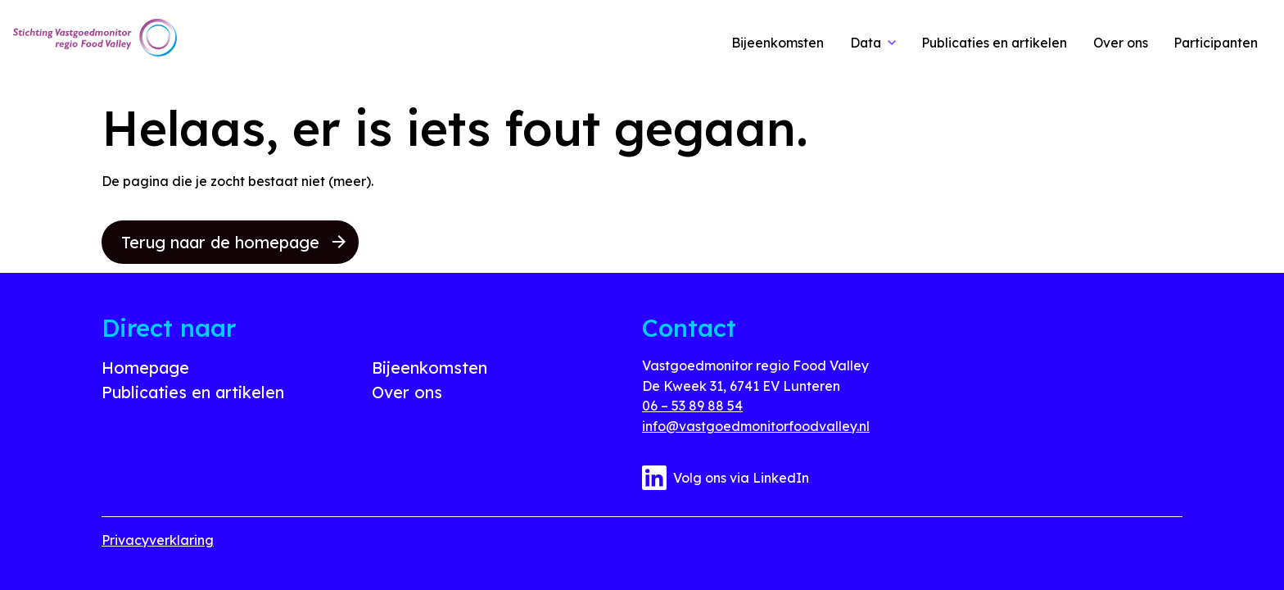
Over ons (407, 392)
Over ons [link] (1120, 42)
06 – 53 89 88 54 (692, 405)
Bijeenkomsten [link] (777, 42)
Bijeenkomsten (429, 367)
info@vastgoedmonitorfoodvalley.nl (756, 426)
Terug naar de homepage (233, 242)
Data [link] (865, 42)
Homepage (145, 367)
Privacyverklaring (158, 540)
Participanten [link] (1215, 42)
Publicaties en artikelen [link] (994, 42)
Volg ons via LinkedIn (725, 477)
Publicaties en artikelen (193, 392)
